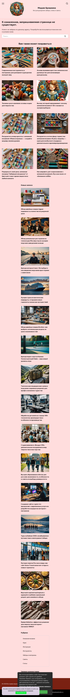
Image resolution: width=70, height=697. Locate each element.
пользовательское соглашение (24, 690)
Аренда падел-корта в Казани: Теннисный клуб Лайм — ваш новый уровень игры (34, 359)
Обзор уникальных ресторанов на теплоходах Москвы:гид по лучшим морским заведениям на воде (34, 241)
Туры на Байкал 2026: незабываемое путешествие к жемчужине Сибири (35, 537)
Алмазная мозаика (29, 638)
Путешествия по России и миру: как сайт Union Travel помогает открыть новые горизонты (34, 565)
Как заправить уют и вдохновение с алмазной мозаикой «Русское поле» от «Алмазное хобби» (51, 174)
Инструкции (27, 647)
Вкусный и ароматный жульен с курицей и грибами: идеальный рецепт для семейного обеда (33, 595)
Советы (25, 659)
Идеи (24, 643)
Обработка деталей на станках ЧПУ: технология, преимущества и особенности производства (34, 418)
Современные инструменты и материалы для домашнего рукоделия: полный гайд (17, 72)
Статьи (25, 663)
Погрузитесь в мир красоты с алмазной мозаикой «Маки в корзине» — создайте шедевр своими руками (17, 138)
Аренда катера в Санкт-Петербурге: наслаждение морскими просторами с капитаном (35, 270)
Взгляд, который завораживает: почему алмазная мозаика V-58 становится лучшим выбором (52, 105)
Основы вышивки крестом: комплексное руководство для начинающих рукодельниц (52, 72)
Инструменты (27, 651)
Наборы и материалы (29, 655)
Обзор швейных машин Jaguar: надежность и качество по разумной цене (35, 211)
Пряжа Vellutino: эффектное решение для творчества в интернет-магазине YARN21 (35, 624)
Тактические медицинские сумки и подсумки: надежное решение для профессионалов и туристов (34, 388)
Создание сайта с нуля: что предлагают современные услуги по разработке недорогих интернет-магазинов (35, 507)
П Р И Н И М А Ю (21, 693)
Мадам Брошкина (47, 8)
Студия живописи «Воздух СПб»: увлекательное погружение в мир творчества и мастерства (34, 447)
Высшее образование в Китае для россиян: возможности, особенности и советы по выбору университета (35, 477)
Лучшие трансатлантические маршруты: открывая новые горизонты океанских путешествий (34, 300)
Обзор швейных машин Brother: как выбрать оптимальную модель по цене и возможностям (34, 329)
